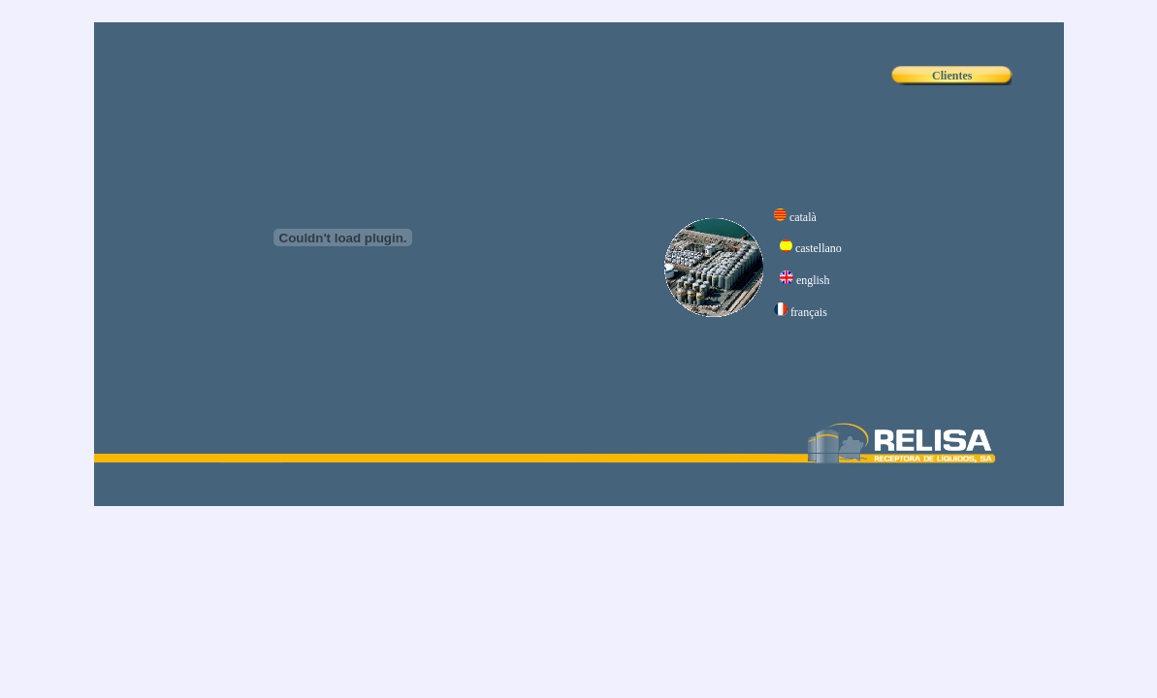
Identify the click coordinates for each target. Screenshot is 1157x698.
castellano (818, 248)
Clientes (952, 75)
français (808, 312)
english (813, 280)
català (803, 217)
